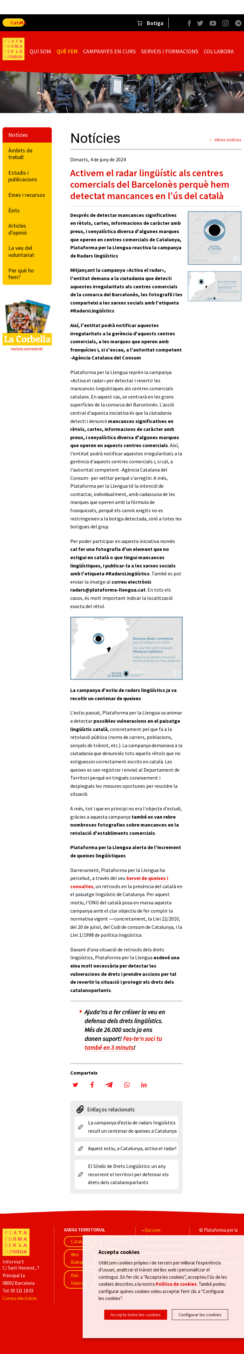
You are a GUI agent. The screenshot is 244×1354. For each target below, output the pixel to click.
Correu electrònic (20, 1298)
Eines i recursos (26, 194)
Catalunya (81, 1241)
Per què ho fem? (21, 274)
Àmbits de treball (20, 154)
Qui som (40, 51)
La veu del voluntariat (21, 251)
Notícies (18, 134)
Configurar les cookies (200, 1314)
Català (17, 22)
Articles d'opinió (17, 229)
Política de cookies (176, 1285)
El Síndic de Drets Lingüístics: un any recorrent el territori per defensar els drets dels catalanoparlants (128, 1174)
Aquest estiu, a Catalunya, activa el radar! (132, 1148)
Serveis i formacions (169, 51)
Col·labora (219, 51)
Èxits (14, 210)
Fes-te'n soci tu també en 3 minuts (123, 1043)
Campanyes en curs (109, 51)
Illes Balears (78, 1258)
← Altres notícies (225, 140)
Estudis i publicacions (22, 176)
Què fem (67, 51)
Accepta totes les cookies (136, 1314)
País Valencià (79, 1279)
